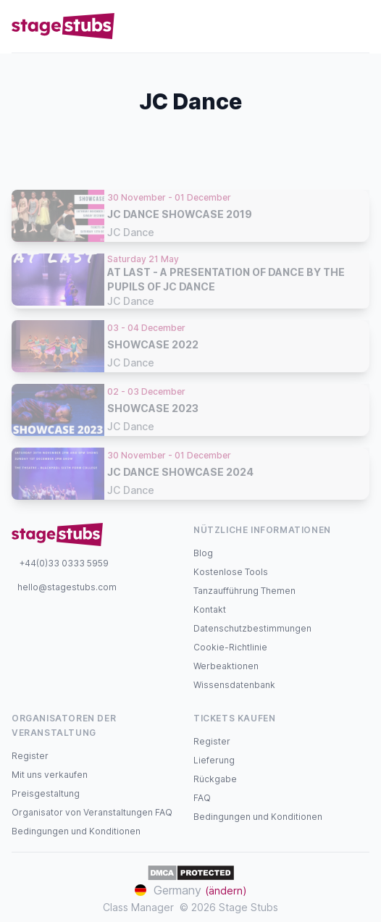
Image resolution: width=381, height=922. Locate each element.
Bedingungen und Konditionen (76, 831)
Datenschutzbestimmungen (252, 628)
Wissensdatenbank (234, 684)
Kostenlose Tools (230, 571)
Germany (191, 890)
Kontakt (209, 609)
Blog (203, 553)
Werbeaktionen (226, 666)
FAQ (202, 797)
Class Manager (138, 907)
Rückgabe (215, 779)
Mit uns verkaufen (50, 774)
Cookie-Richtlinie (230, 647)
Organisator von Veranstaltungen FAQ (92, 812)
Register (30, 755)
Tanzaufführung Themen (244, 590)
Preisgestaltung (46, 793)
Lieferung (214, 760)
